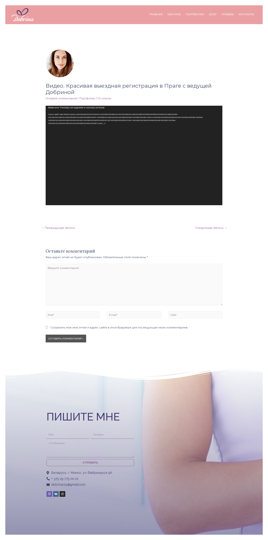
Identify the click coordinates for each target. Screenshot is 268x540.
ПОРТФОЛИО (195, 14)
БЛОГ (213, 14)
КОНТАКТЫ (246, 14)
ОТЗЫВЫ (228, 14)
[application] (134, 155)
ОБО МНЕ (174, 14)
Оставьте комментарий (62, 98)
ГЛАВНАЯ (156, 14)
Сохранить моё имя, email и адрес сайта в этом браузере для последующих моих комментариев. (119, 330)
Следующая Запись (210, 228)
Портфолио (89, 98)
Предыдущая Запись (58, 228)
